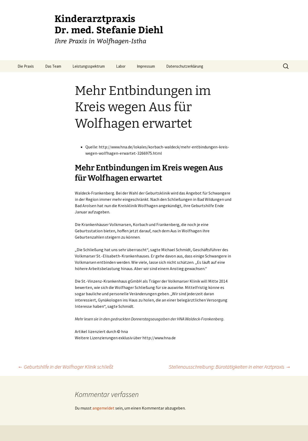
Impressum (146, 66)
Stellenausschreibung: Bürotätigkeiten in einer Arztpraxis (230, 366)
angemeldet (103, 408)
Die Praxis (26, 66)
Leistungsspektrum (88, 66)
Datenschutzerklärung (184, 66)
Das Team (53, 66)
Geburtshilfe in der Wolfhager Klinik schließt (65, 366)
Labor (121, 66)
